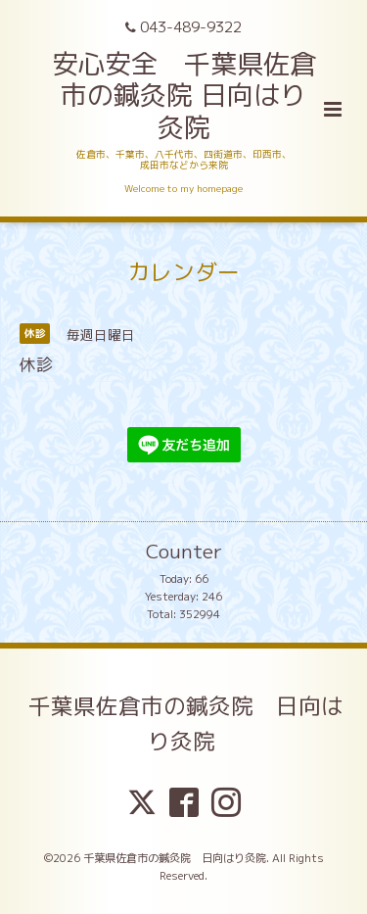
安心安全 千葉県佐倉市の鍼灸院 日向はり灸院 (184, 95)
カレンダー (183, 272)
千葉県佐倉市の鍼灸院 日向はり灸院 (186, 722)
